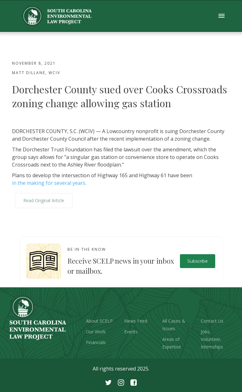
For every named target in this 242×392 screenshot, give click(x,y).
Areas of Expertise (171, 343)
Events (131, 332)
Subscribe (197, 261)
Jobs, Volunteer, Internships (212, 339)
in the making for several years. (49, 182)
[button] (221, 15)
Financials (96, 342)
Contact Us (212, 321)
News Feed (135, 321)
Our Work (96, 332)
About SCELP (99, 321)
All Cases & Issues (173, 324)
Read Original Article (43, 200)
